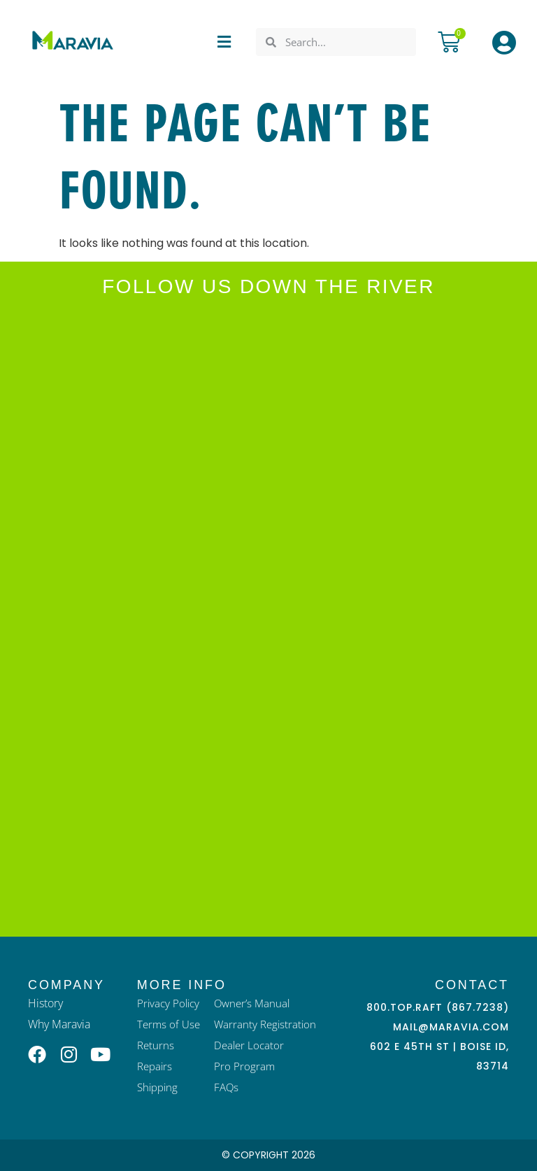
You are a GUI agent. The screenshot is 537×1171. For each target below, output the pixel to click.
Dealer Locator (249, 1045)
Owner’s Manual (251, 1003)
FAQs (226, 1087)
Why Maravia (59, 1024)
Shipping (157, 1087)
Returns (155, 1045)
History (45, 1003)
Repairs (154, 1066)
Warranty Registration (265, 1024)
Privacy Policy (168, 1003)
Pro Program (244, 1066)
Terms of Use (168, 1024)
